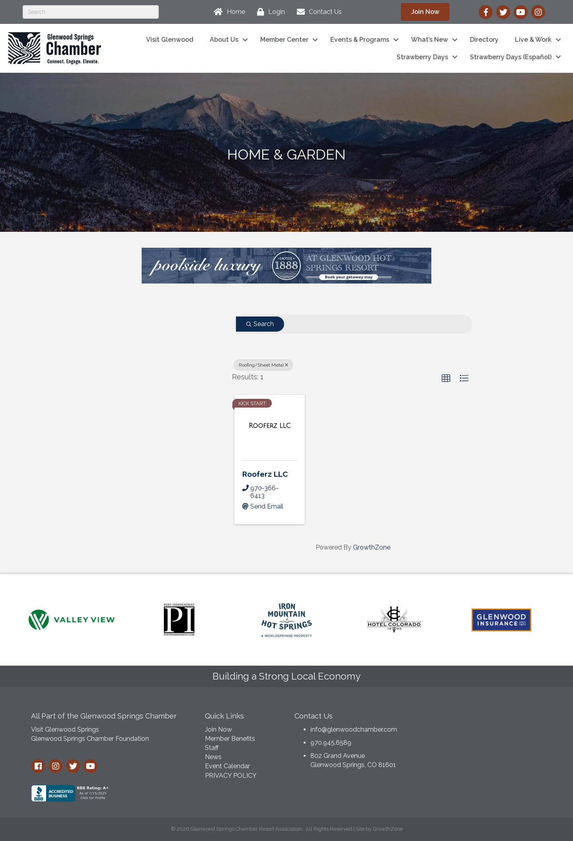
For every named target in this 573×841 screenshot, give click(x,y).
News (213, 757)
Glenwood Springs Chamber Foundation (90, 738)
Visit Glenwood (169, 39)
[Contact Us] (317, 12)
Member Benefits (230, 738)
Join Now (218, 729)
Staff (211, 748)
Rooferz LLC (265, 474)
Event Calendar (227, 766)
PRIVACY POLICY (231, 775)
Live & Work (533, 39)
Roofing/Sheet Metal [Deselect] (263, 365)
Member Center (284, 39)
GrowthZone (371, 547)
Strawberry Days (422, 57)
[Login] (269, 12)
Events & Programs (359, 39)
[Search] (91, 12)
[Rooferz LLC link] (269, 426)
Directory (484, 39)
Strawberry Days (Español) (511, 57)
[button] (446, 379)
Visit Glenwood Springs (65, 729)
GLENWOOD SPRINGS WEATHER (481, 737)
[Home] (227, 12)
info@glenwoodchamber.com (353, 729)
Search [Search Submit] (260, 324)
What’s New (429, 39)
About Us (224, 39)
